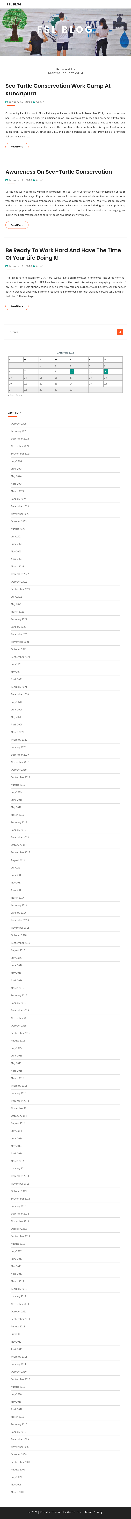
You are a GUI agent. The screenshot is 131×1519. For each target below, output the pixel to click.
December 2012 (20, 1213)
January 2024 (18, 498)
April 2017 (17, 890)
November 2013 (20, 1183)
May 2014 (16, 1146)
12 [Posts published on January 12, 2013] (106, 371)
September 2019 (20, 777)
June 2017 (17, 875)
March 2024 (17, 491)
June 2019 (17, 799)
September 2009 (20, 1462)
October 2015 (19, 1025)
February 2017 (19, 905)
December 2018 (20, 837)
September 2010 (20, 1379)
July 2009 (16, 1477)
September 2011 (20, 1319)
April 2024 (17, 483)
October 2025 (19, 423)
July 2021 (16, 664)
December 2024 (20, 438)
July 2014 (16, 1130)
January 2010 (18, 1432)
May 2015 (16, 1063)
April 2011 (17, 1349)
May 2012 (16, 1266)
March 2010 (17, 1416)
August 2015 (18, 1040)
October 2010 (19, 1371)
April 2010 (17, 1409)
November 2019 (20, 762)
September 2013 (20, 1198)
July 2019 (16, 792)
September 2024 (20, 453)
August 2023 (18, 528)
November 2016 (20, 927)
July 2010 (16, 1394)
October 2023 (19, 521)
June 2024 (17, 468)
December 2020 (20, 694)
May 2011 (16, 1341)
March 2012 (17, 1281)
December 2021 (20, 634)
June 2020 (17, 709)
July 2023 (16, 536)
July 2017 (16, 867)
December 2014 (20, 1100)
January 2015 (18, 1093)
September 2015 (20, 1033)
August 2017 (18, 860)
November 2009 (20, 1446)
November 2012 (20, 1221)
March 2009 (17, 1492)
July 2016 (16, 957)
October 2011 (19, 1311)
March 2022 (17, 611)
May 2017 (16, 882)
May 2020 (16, 717)
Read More (19, 146)
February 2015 (19, 1085)
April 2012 (17, 1273)
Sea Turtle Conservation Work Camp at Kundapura (58, 89)
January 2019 (18, 830)
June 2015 (17, 1055)
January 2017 (18, 912)
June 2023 (17, 544)
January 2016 (18, 1003)
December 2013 (20, 1176)
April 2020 (17, 724)
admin (40, 101)
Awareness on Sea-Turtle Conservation (58, 172)
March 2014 (17, 1161)
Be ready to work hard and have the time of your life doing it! (63, 254)
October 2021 (19, 649)
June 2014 (17, 1138)
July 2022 (16, 596)
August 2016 (18, 950)
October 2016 (19, 935)
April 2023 (17, 559)
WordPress (74, 1512)
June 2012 (17, 1258)
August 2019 (18, 784)
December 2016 (20, 920)
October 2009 (19, 1454)
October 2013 (19, 1191)
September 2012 (20, 1236)
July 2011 (16, 1334)
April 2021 (17, 679)
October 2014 (19, 1115)
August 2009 (18, 1469)
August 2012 (18, 1243)
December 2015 (20, 1010)
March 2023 (17, 566)
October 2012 (19, 1228)
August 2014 (18, 1123)
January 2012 (18, 1296)
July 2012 (16, 1251)
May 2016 (16, 972)
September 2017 (20, 852)
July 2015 (16, 1048)
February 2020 (19, 739)
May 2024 (16, 476)
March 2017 (17, 897)
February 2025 (19, 431)
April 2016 (17, 980)
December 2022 (20, 574)
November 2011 (20, 1304)
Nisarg (98, 1512)
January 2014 (18, 1168)
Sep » (19, 395)
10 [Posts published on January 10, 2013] (71, 371)
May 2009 (16, 1484)
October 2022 (19, 581)
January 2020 (18, 747)
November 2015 (20, 1018)
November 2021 (20, 641)
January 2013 (18, 1206)
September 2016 (20, 942)
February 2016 (19, 995)
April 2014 (17, 1153)
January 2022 (18, 626)
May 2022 (16, 604)
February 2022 (19, 619)
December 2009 (20, 1439)
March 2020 (17, 732)
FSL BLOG (14, 4)
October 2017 (19, 845)
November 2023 (20, 513)
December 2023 (20, 506)
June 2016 (17, 965)
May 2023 (16, 551)
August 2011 (18, 1326)
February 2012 (19, 1288)
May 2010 (16, 1401)
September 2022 (20, 589)
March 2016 (17, 988)
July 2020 (16, 702)
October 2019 (19, 769)
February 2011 (19, 1356)
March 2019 (17, 814)
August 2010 (18, 1386)
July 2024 (16, 461)
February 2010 (19, 1424)
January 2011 (18, 1364)
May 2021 (16, 672)
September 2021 (20, 657)
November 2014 (20, 1108)
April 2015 (17, 1070)
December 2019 (20, 754)
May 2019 (16, 807)
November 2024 (20, 446)
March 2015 (17, 1078)
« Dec (11, 395)
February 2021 (19, 686)
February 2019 (19, 822)
